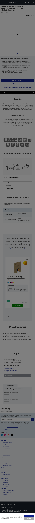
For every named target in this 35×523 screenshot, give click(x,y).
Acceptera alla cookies (29, 515)
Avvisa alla (29, 518)
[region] (17, 518)
